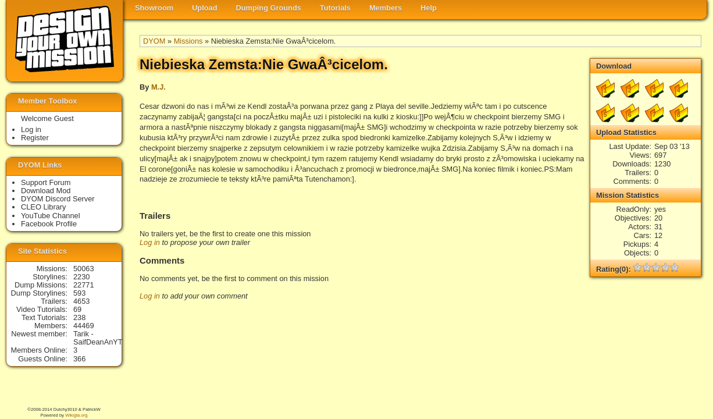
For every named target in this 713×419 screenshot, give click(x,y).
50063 (83, 268)
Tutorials (335, 7)
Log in (150, 242)
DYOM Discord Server (58, 198)
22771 (83, 284)
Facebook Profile (49, 223)
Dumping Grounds (268, 7)
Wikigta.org (76, 415)
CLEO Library (43, 207)
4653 (81, 301)
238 (79, 317)
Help (428, 7)
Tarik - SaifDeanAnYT (98, 337)
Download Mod (45, 190)
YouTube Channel (50, 215)
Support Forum (45, 182)
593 (79, 293)
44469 (83, 325)
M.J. (158, 87)
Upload (204, 7)
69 (77, 309)
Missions (188, 41)
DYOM (154, 41)
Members (385, 7)
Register (35, 137)
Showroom (154, 7)
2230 (81, 276)
